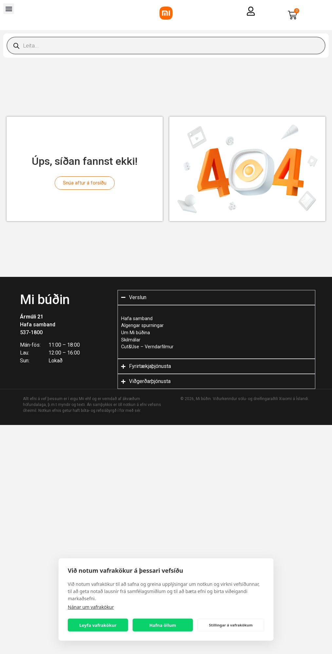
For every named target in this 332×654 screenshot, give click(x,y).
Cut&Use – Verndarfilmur (147, 347)
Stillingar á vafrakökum (230, 625)
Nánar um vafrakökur (91, 607)
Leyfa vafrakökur (98, 625)
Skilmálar (130, 340)
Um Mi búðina (135, 333)
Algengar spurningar (142, 325)
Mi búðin (45, 299)
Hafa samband (37, 324)
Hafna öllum (162, 625)
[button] (8, 8)
